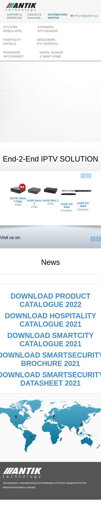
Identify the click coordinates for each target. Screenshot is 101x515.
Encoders (66, 210)
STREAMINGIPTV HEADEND (47, 29)
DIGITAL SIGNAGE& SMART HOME (52, 54)
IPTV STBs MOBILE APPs (12, 29)
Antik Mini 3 (50, 200)
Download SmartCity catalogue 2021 (50, 339)
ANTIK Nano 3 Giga (18, 200)
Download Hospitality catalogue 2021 (50, 320)
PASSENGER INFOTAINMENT (13, 54)
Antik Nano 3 (34, 202)
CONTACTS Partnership (35, 16)
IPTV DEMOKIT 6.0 (84, 15)
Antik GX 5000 (66, 206)
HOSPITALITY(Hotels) (12, 41)
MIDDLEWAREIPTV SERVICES (47, 41)
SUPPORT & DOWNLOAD (14, 16)
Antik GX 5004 (83, 205)
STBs (18, 204)
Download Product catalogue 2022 (50, 300)
